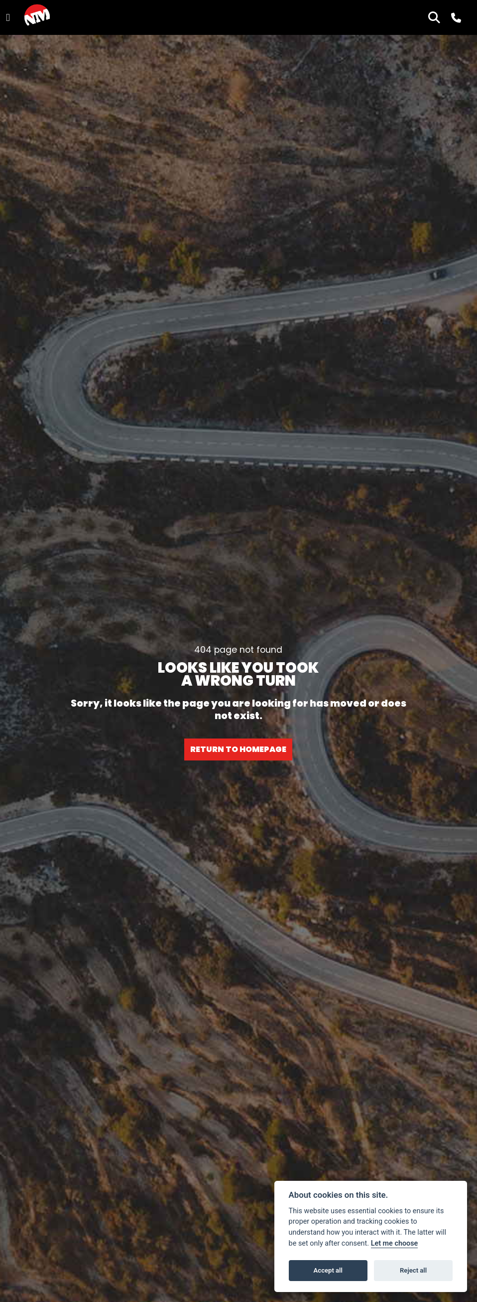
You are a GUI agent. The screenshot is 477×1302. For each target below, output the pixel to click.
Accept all (328, 1270)
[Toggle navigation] (8, 17)
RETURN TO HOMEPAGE (238, 749)
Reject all (413, 1270)
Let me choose (394, 1243)
